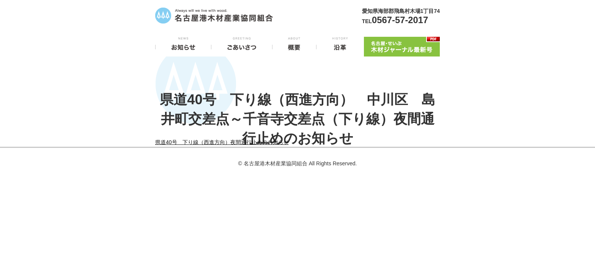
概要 (294, 45)
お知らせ (183, 45)
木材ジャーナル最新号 (402, 45)
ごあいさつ (241, 45)
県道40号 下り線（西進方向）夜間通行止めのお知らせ (222, 142)
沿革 (340, 45)
